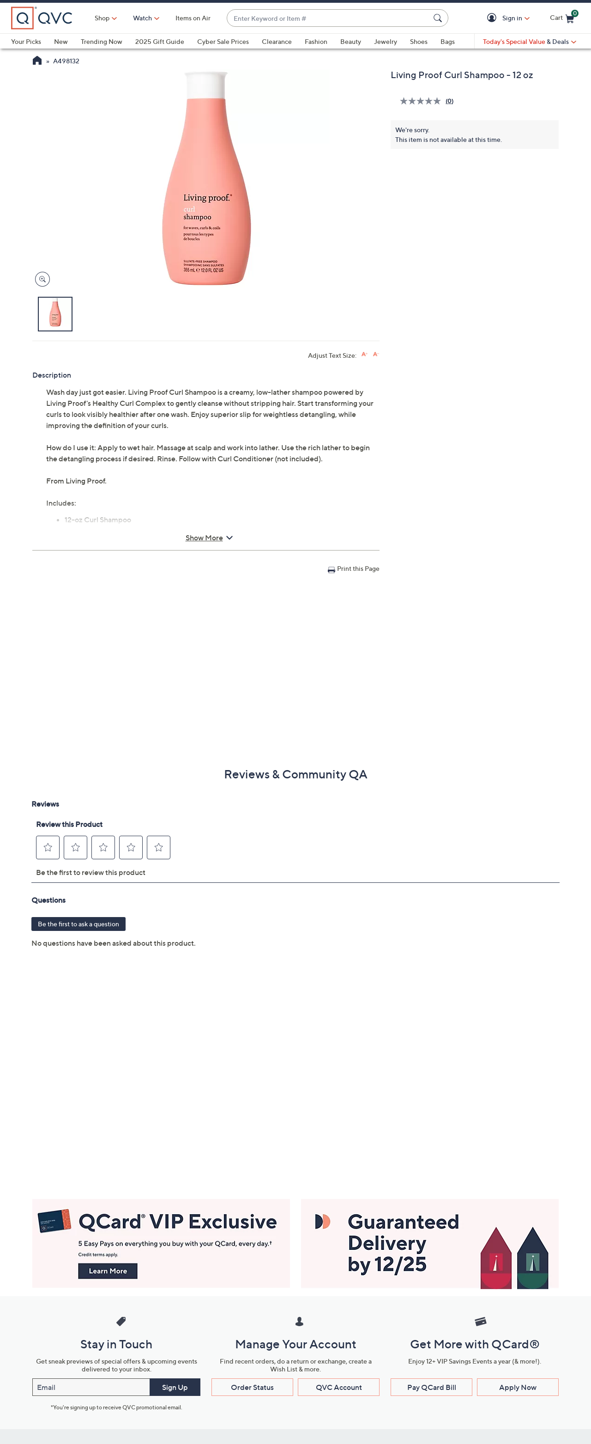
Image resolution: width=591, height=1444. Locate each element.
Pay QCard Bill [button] (431, 1387)
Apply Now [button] (518, 1387)
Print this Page (358, 568)
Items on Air (193, 18)
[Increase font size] (364, 354)
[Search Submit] (439, 18)
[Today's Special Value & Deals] (529, 42)
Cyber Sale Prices (223, 41)
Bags (447, 41)
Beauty (350, 41)
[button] (493, 18)
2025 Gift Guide (159, 41)
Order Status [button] (252, 1387)
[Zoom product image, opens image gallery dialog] (40, 279)
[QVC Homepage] (37, 61)
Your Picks (26, 41)
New (61, 41)
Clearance (277, 41)
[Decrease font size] (376, 354)
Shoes (419, 41)
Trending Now (101, 41)
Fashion (316, 41)
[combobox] (328, 18)
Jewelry (385, 41)
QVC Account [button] (339, 1387)
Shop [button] (102, 18)
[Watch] (142, 18)
